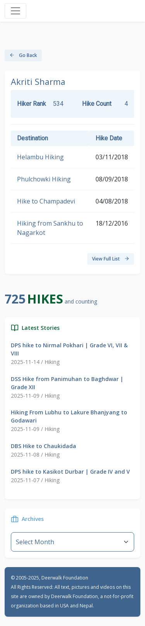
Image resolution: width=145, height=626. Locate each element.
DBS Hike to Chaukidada (43, 446)
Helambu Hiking (40, 157)
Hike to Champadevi (46, 201)
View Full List (111, 258)
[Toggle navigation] (15, 11)
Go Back (23, 55)
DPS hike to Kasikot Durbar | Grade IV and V (70, 471)
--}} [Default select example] (72, 542)
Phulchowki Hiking (44, 179)
